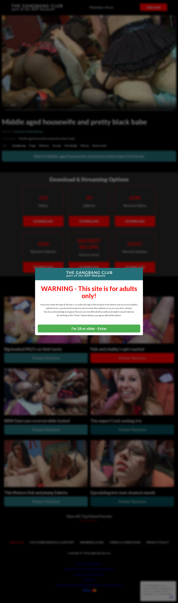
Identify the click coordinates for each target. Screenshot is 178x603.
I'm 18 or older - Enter (89, 328)
